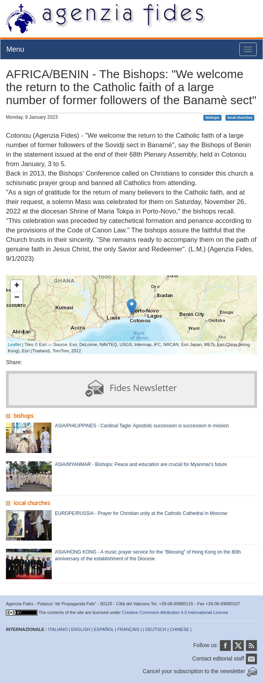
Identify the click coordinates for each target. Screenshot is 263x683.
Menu (15, 49)
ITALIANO (58, 629)
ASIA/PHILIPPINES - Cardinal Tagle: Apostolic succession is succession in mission (142, 426)
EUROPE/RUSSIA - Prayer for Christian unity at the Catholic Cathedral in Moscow (141, 513)
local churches (239, 118)
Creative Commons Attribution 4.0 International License (175, 612)
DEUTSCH (155, 629)
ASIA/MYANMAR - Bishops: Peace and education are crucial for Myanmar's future (141, 464)
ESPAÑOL (104, 629)
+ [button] (16, 286)
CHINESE (179, 629)
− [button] (16, 298)
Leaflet (14, 344)
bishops (213, 118)
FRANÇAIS (128, 629)
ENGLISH (80, 629)
